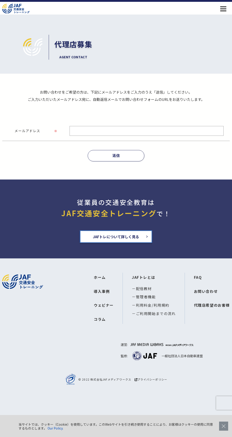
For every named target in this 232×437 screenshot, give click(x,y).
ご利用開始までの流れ (156, 313)
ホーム (100, 277)
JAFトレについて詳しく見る (116, 236)
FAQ (198, 277)
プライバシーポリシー (151, 379)
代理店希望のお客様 (212, 305)
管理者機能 (146, 296)
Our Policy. (55, 428)
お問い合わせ (206, 291)
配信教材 (144, 288)
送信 (116, 156)
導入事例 (102, 291)
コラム (100, 319)
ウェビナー (104, 305)
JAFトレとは (143, 277)
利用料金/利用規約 (152, 305)
